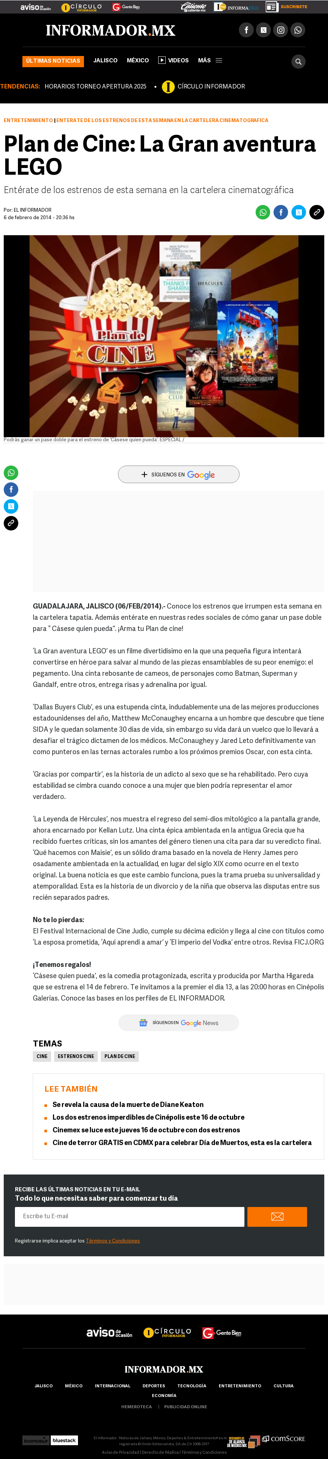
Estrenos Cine (76, 1057)
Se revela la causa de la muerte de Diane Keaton (128, 1105)
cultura (284, 1386)
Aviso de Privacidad (120, 1453)
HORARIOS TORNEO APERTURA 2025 (95, 87)
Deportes (154, 1386)
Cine (42, 1057)
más (210, 61)
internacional (112, 1386)
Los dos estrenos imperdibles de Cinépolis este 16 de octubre (148, 1118)
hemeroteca (136, 1407)
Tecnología (191, 1386)
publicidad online (185, 1407)
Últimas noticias (53, 61)
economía (164, 1396)
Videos (173, 60)
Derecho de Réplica (160, 1453)
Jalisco (105, 61)
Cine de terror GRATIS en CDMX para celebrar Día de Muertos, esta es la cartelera (182, 1143)
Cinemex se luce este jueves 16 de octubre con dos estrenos (146, 1130)
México (138, 61)
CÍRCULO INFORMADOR (211, 87)
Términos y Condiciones (113, 1241)
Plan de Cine (119, 1057)
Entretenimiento (28, 120)
